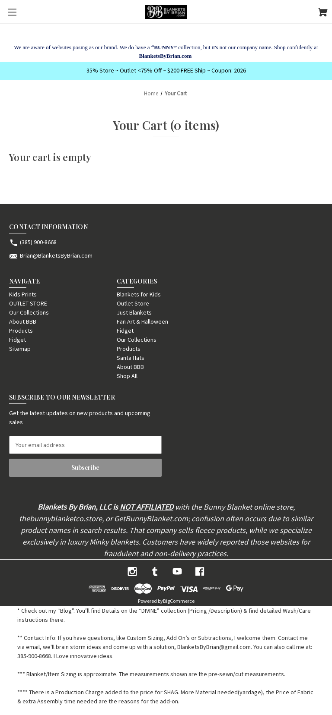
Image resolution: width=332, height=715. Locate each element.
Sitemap (20, 349)
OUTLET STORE (28, 303)
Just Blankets (134, 312)
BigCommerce (179, 601)
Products (21, 330)
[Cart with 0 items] (322, 13)
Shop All (127, 376)
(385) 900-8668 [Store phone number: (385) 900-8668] (38, 242)
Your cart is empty (50, 157)
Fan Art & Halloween (142, 321)
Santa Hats (130, 358)
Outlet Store (133, 303)
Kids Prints (23, 294)
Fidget (17, 339)
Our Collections (29, 312)
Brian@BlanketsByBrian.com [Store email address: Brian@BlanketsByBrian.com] (56, 255)
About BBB (22, 321)
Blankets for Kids (139, 294)
